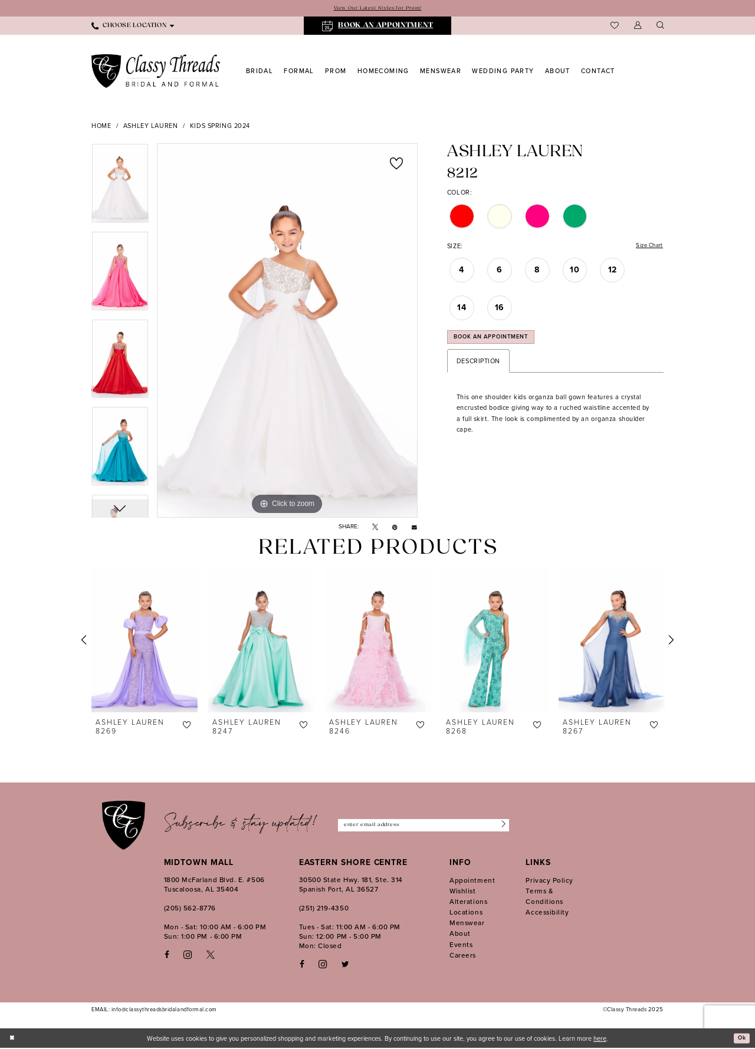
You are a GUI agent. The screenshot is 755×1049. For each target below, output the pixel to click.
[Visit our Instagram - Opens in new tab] (187, 955)
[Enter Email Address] (423, 826)
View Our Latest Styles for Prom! (377, 8)
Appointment (472, 881)
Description (478, 368)
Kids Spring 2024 (220, 126)
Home (101, 126)
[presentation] (144, 640)
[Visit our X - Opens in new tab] (210, 956)
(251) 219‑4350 (324, 908)
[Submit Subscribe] (500, 826)
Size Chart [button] (646, 247)
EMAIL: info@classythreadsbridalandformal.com (154, 1010)
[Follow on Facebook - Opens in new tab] (302, 965)
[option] (120, 188)
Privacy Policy (549, 881)
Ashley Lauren (150, 126)
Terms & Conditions (544, 896)
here (599, 1039)
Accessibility (547, 912)
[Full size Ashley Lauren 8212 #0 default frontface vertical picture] (287, 331)
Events (460, 945)
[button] (637, 27)
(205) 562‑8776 (190, 908)
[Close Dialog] (13, 1038)
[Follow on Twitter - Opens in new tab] (345, 965)
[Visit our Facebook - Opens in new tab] (167, 956)
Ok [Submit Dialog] (741, 1039)
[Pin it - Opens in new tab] (395, 528)
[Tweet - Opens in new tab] (375, 528)
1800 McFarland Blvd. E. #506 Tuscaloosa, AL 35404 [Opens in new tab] (214, 885)
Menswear (466, 924)
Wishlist (462, 891)
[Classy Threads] (156, 71)
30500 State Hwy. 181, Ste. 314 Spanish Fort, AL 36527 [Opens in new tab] (351, 885)
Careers (462, 956)
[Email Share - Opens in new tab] (414, 527)
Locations (465, 912)
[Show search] (660, 27)
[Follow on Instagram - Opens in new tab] (322, 964)
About (460, 934)
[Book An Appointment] (378, 27)
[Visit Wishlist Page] (614, 26)
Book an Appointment (499, 342)
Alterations (468, 902)
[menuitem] (133, 26)
